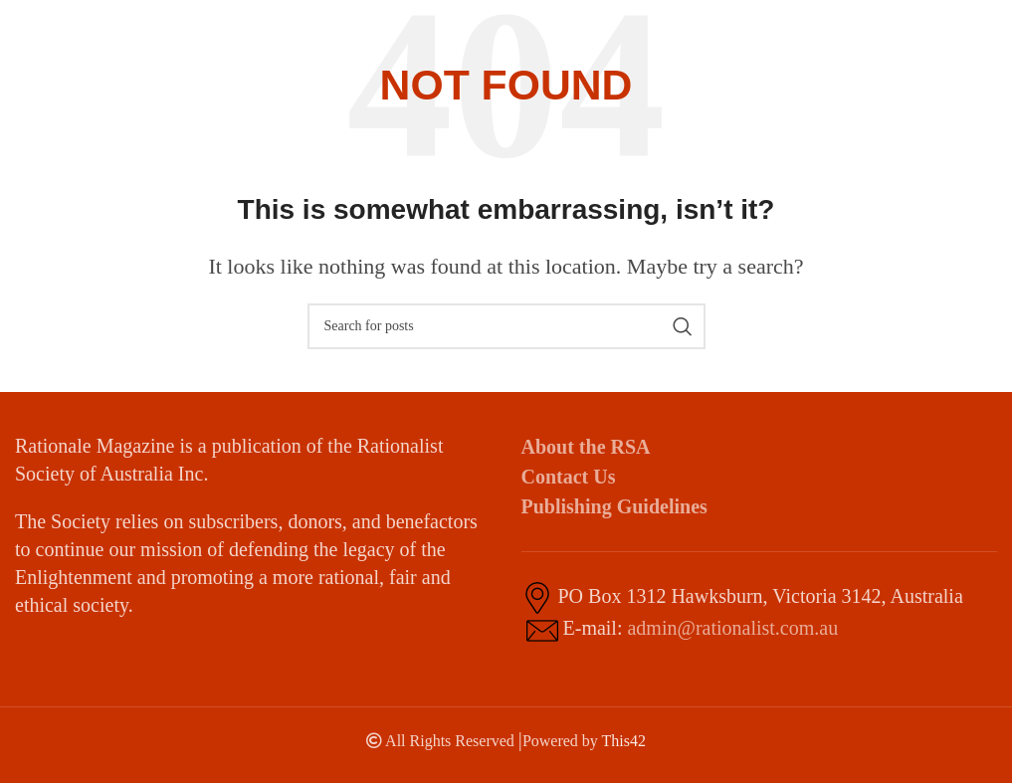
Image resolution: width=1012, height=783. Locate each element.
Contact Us (568, 477)
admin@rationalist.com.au (732, 628)
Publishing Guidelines (614, 506)
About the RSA (586, 447)
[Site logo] (74, 28)
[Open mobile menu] (961, 30)
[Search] (506, 326)
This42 (624, 740)
